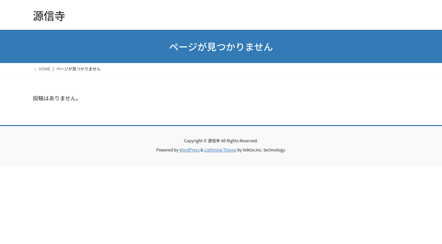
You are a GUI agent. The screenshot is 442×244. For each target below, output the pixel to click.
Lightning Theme (220, 149)
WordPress (189, 149)
